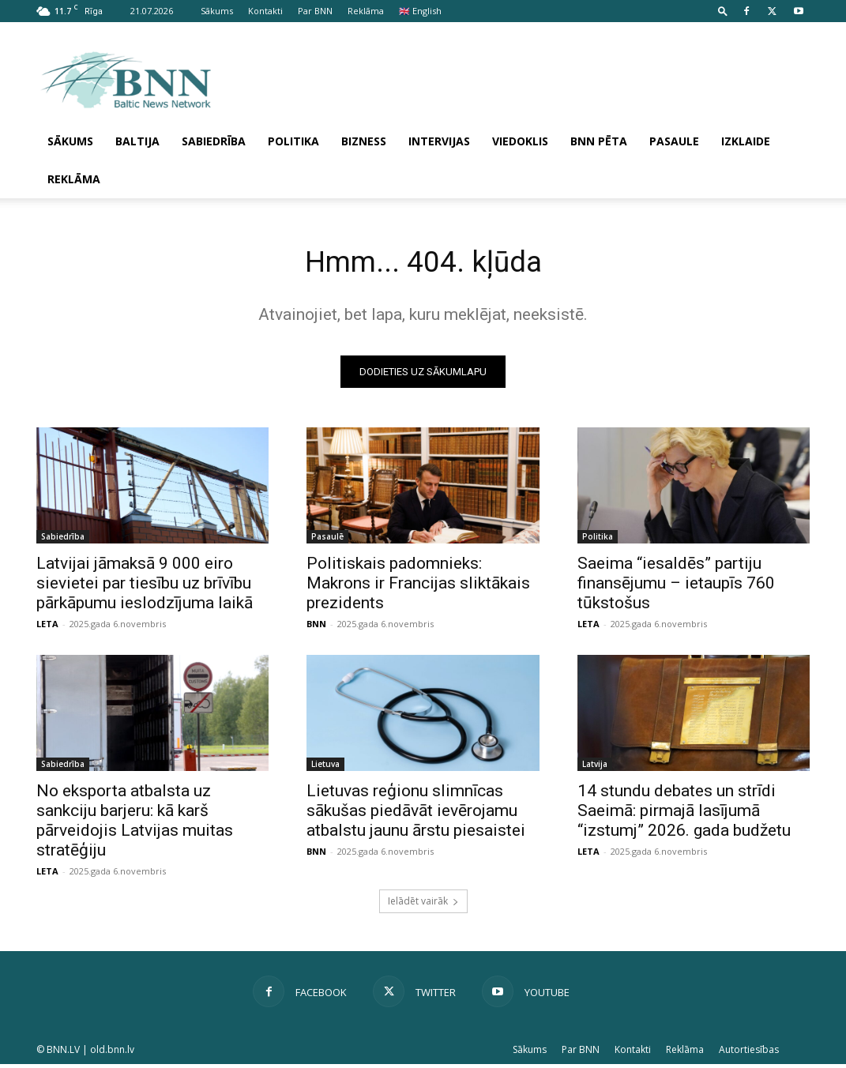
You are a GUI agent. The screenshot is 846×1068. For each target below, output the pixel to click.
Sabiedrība (214, 141)
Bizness (363, 141)
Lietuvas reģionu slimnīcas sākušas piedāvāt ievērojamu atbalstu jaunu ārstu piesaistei (415, 814)
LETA (47, 627)
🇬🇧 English (420, 11)
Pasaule (674, 141)
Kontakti (265, 11)
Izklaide (745, 141)
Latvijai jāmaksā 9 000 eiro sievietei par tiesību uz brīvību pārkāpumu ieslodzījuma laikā (144, 586)
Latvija (594, 767)
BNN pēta (598, 141)
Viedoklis (520, 141)
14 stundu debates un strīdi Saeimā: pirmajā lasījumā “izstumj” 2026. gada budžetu (684, 814)
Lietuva (325, 767)
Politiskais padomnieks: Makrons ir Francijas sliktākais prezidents (418, 586)
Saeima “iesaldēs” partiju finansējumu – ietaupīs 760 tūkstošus (676, 586)
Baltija (137, 141)
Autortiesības (749, 1053)
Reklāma (366, 11)
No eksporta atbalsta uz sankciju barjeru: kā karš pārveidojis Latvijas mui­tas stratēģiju (134, 824)
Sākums (217, 11)
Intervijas (439, 141)
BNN (316, 627)
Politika (293, 141)
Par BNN (315, 11)
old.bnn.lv (112, 1053)
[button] (723, 11)
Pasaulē (327, 539)
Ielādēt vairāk (423, 905)
